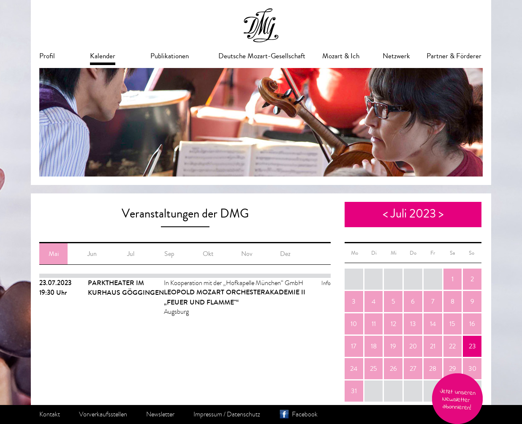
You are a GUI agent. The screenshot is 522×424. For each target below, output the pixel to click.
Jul (130, 253)
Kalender (102, 56)
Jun (92, 253)
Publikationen (169, 56)
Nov (247, 253)
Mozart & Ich (340, 56)
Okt (208, 253)
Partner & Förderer (454, 56)
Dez (285, 253)
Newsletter (160, 414)
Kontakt (49, 414)
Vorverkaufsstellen (103, 414)
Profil (47, 56)
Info (326, 283)
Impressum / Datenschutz (226, 414)
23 (472, 346)
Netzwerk (396, 56)
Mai (54, 253)
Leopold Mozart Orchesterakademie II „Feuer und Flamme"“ (234, 297)
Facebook (305, 414)
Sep (169, 253)
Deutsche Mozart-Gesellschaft (261, 56)
